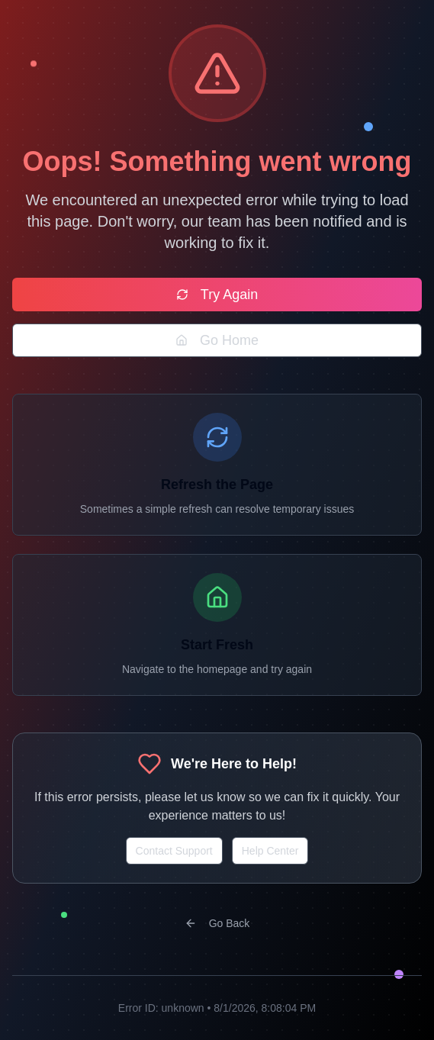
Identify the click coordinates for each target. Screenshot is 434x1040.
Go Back (217, 923)
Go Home (217, 340)
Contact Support (174, 851)
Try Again (217, 294)
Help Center (270, 851)
